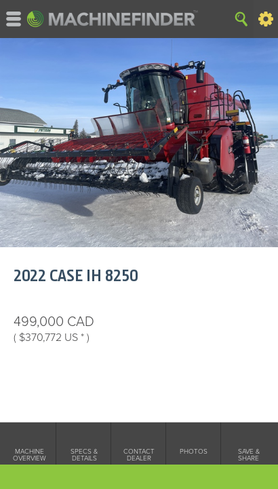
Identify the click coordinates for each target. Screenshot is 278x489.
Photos (193, 451)
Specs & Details (84, 455)
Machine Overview (29, 455)
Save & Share (249, 455)
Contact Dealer (139, 455)
